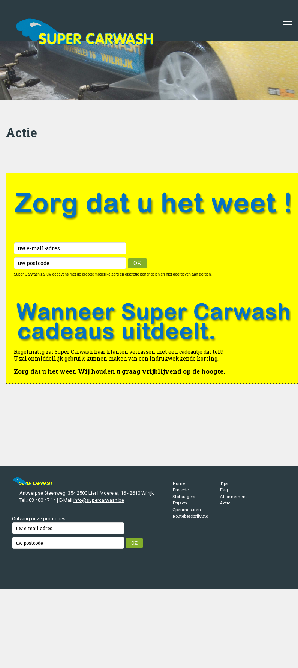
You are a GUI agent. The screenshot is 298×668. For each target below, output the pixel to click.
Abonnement (233, 496)
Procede (180, 489)
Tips (224, 483)
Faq (224, 489)
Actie (225, 503)
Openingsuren (186, 509)
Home (178, 483)
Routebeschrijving (190, 516)
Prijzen (179, 503)
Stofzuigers (183, 496)
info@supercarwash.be (98, 500)
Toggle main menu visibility (287, 22)
